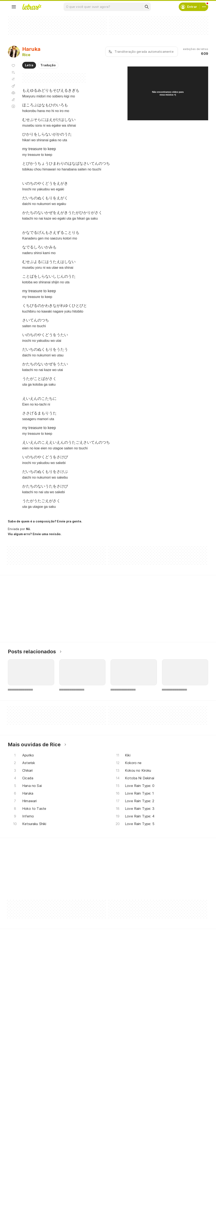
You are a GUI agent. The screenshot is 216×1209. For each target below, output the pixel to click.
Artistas (18, 1167)
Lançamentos (22, 1198)
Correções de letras (96, 1183)
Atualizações (22, 1190)
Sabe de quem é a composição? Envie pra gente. (45, 521)
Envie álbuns (90, 1167)
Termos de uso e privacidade (171, 1167)
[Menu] (14, 7)
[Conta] (204, 7)
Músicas (19, 1160)
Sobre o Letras (161, 1175)
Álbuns (17, 1175)
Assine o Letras (92, 1190)
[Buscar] (146, 7)
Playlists (19, 1183)
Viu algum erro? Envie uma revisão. (35, 534)
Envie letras (89, 1175)
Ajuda (154, 1160)
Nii (28, 529)
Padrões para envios (165, 1190)
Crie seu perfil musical (97, 1160)
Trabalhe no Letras (164, 1183)
